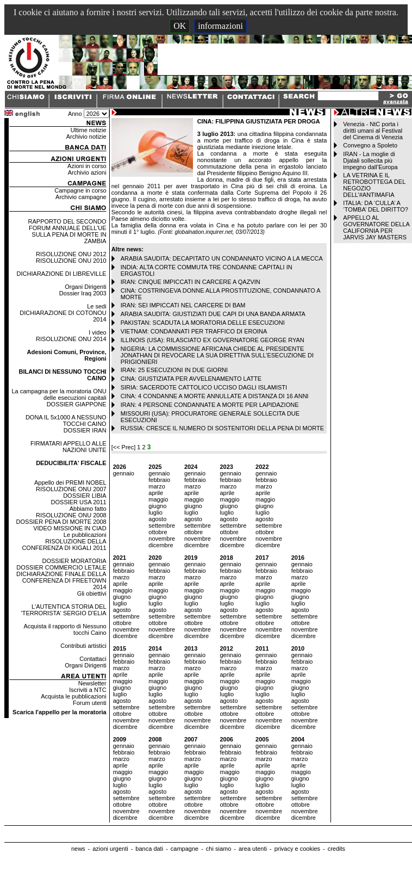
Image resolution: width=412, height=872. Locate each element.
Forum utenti (90, 703)
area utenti (253, 848)
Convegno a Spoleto (370, 145)
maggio (158, 499)
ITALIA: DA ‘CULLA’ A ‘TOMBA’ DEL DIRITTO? (375, 206)
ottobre (157, 532)
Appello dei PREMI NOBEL (70, 482)
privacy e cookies (297, 848)
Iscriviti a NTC (87, 690)
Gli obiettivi (92, 593)
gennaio (123, 473)
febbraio (159, 480)
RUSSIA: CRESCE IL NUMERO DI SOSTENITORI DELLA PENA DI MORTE (222, 428)
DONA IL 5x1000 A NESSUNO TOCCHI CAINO (66, 420)
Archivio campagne (81, 197)
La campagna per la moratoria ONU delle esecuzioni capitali (58, 394)
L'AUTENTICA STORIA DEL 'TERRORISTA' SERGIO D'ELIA (64, 609)
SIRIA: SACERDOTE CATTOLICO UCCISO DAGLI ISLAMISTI (204, 387)
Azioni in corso (87, 166)
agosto (157, 519)
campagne (184, 848)
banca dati (149, 848)
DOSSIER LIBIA (84, 495)
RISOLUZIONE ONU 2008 (71, 515)
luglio (155, 512)
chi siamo (218, 848)
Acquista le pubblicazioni (73, 696)
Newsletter (92, 683)
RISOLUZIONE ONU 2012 (71, 254)
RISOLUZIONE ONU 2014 (71, 339)
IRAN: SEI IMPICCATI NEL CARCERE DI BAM (183, 305)
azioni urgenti (110, 848)
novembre (161, 538)
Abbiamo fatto (88, 508)
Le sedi (96, 306)
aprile (155, 493)
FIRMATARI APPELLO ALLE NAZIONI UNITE (68, 446)
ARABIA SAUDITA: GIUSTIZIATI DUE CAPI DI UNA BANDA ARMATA (213, 314)
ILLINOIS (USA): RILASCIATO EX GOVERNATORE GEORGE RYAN (212, 340)
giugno (157, 506)
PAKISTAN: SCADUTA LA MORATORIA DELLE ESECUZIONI (203, 322)
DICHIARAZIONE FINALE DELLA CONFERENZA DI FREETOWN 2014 (61, 580)
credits (336, 848)
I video (97, 332)
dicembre (160, 545)
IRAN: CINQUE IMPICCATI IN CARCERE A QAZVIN (190, 282)
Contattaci (93, 658)
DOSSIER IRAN (85, 430)
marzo (156, 486)
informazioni (220, 25)
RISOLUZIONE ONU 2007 (71, 489)
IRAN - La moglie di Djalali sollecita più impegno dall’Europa (370, 160)
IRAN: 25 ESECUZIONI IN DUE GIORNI (174, 370)
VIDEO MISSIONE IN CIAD (69, 528)
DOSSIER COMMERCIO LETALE (61, 567)
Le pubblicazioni (85, 534)
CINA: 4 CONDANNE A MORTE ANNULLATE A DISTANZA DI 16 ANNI (215, 396)
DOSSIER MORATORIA (74, 561)
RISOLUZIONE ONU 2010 (71, 260)
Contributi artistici (83, 645)
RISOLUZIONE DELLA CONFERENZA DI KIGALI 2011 (64, 544)
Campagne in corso (80, 190)
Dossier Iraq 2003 (83, 293)
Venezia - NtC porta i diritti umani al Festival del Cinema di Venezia (372, 130)
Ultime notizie (89, 130)
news (78, 848)
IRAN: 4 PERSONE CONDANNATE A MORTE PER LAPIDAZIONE (210, 404)
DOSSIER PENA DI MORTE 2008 (61, 521)
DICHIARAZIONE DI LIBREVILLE (62, 273)
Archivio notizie (86, 136)
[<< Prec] (124, 447)
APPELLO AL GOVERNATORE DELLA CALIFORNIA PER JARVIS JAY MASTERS (376, 227)
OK (179, 25)
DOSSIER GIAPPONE (77, 404)
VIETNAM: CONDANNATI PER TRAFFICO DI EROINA (194, 331)
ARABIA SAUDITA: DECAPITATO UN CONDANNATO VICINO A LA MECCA (222, 258)
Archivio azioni (87, 172)
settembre (161, 525)
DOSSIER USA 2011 (79, 502)
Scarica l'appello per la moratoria (60, 712)
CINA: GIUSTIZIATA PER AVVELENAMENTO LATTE (191, 378)
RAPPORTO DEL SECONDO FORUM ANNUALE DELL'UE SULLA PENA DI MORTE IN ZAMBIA (67, 231)
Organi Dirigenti (85, 286)
